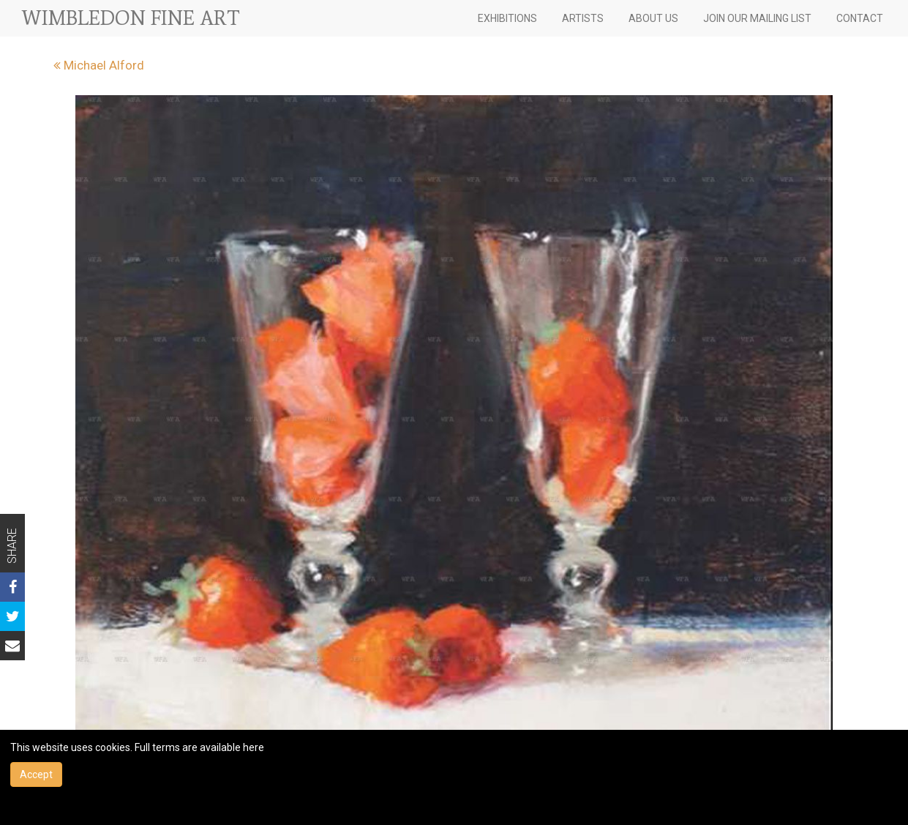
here (253, 747)
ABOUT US (653, 18)
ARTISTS (583, 18)
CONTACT (859, 18)
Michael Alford (98, 65)
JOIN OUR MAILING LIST (757, 18)
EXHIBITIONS (507, 18)
